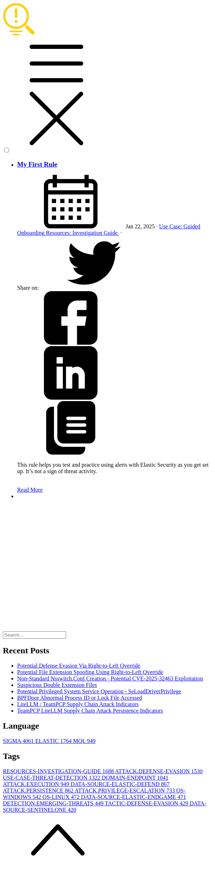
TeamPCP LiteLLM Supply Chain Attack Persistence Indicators (90, 711)
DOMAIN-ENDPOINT (135, 778)
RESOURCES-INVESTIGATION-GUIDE (59, 771)
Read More (30, 490)
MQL (84, 741)
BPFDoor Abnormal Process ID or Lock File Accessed (79, 698)
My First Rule (37, 164)
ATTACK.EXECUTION (36, 784)
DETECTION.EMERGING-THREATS (54, 803)
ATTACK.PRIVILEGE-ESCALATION (125, 791)
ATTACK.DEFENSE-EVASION (159, 771)
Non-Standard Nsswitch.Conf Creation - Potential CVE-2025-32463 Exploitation (110, 678)
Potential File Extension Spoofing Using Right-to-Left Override (90, 672)
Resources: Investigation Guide (82, 233)
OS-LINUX (61, 797)
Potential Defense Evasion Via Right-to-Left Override (78, 666)
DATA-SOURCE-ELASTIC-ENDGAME (133, 797)
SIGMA (19, 741)
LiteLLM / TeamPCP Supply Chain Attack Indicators (78, 704)
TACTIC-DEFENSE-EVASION (147, 803)
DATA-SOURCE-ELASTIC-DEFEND (119, 784)
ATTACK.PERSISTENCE (39, 791)
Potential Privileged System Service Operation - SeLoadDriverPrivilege (99, 691)
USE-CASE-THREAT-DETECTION (52, 778)
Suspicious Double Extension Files (57, 685)
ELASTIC (54, 741)
